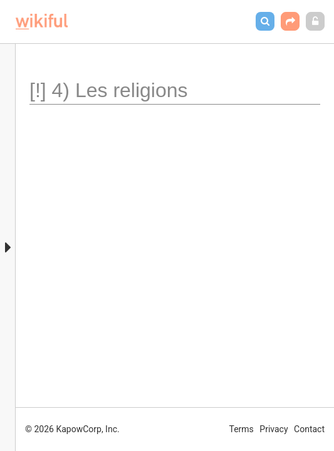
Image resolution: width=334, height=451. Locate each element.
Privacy (273, 429)
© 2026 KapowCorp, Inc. (72, 429)
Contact (309, 429)
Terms (241, 429)
